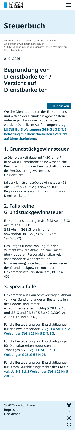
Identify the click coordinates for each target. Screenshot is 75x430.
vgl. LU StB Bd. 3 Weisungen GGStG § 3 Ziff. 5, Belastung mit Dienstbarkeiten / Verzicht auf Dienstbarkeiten (36, 131)
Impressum (12, 409)
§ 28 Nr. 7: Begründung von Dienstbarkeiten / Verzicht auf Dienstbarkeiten (35, 48)
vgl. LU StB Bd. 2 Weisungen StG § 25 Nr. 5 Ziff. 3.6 (36, 373)
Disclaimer (12, 414)
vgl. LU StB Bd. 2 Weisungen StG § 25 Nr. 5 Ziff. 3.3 (37, 331)
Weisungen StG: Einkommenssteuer (24, 43)
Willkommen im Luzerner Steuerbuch (24, 40)
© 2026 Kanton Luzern (21, 405)
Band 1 (54, 40)
